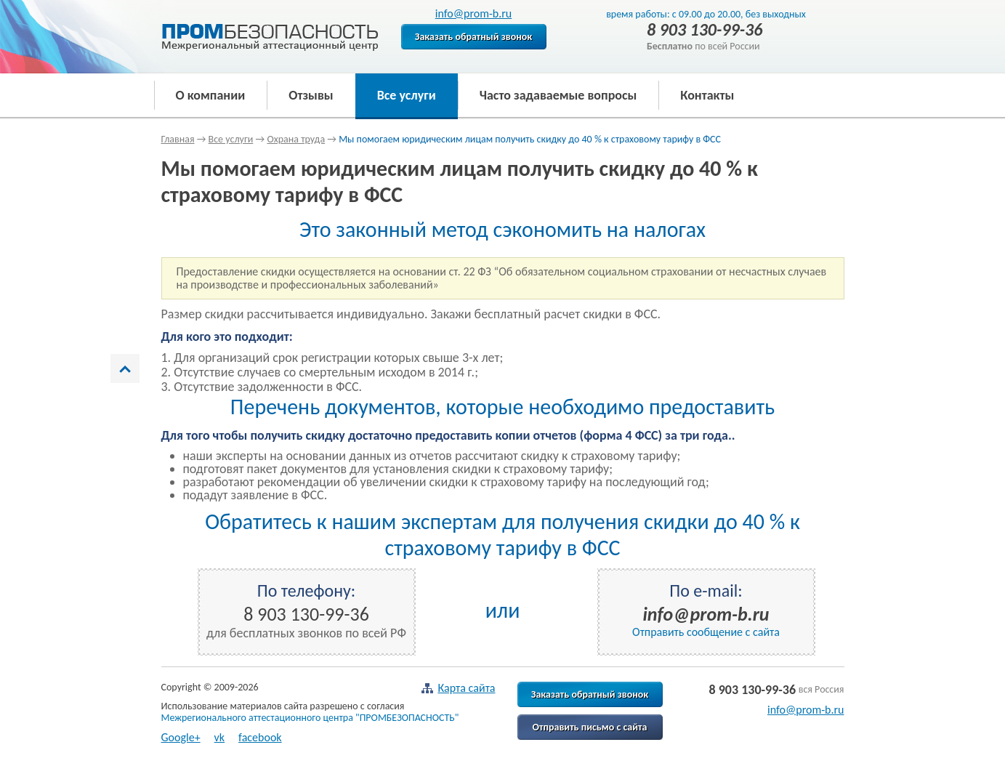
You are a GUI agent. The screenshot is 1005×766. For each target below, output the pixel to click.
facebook (260, 737)
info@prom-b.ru (473, 13)
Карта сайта (458, 688)
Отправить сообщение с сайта (706, 632)
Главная (178, 139)
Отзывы (310, 95)
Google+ (181, 737)
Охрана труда (296, 139)
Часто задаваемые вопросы (558, 95)
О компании (211, 95)
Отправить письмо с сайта (590, 727)
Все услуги (406, 95)
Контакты (707, 95)
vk (219, 737)
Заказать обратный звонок (474, 37)
